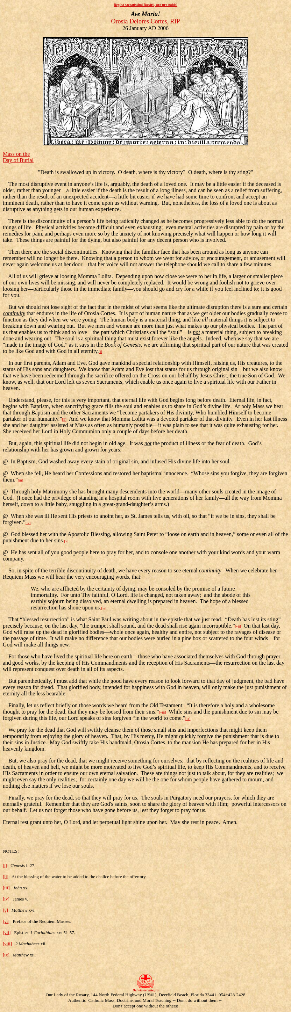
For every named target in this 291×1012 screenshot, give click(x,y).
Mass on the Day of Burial (18, 157)
